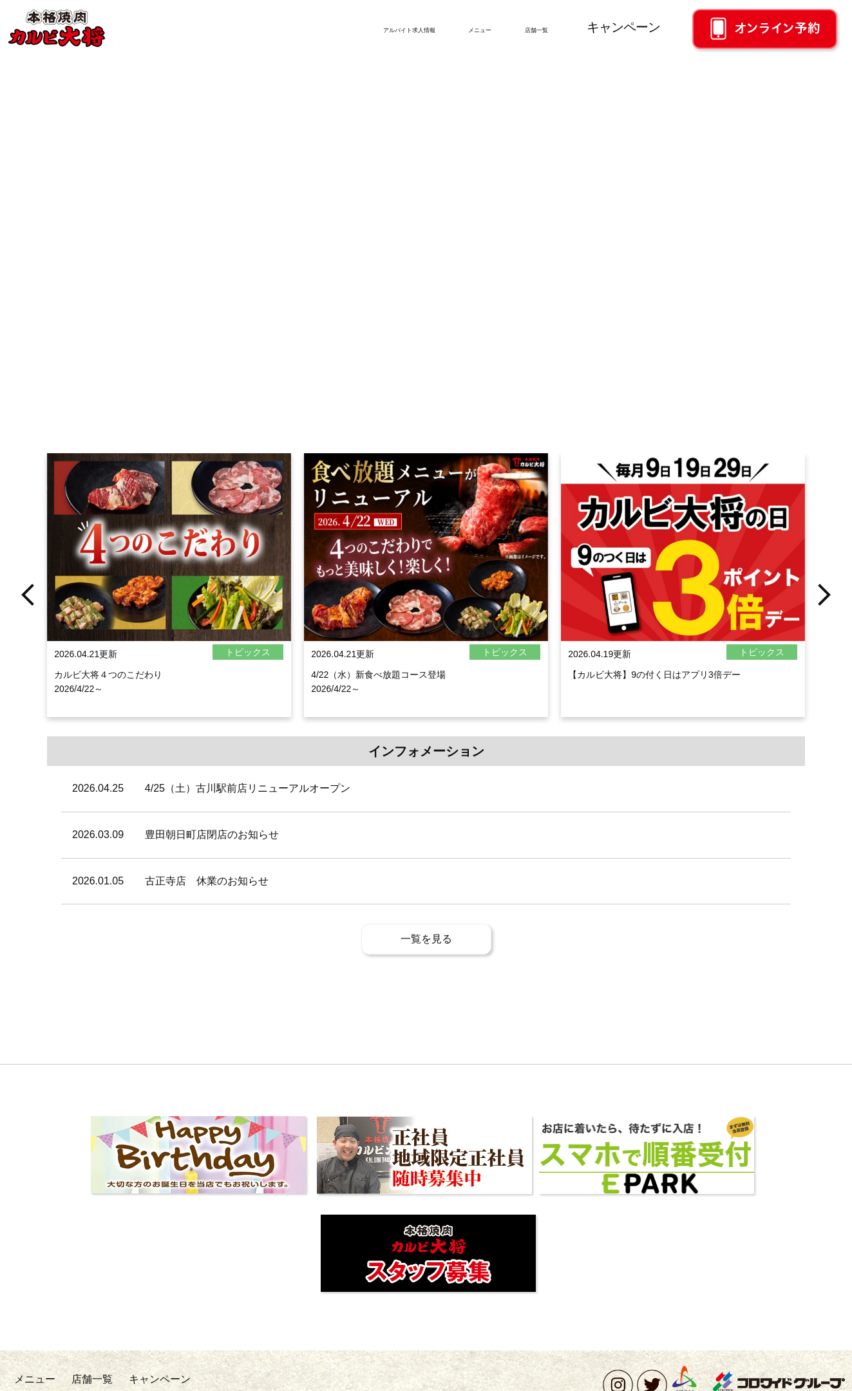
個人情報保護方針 (225, 1378)
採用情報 (29, 1378)
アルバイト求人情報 (310, 27)
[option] (169, 648)
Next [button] (824, 647)
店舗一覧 (522, 27)
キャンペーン (623, 27)
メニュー (432, 27)
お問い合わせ (143, 1378)
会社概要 (76, 1378)
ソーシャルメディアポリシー (322, 1378)
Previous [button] (27, 647)
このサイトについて (423, 1378)
